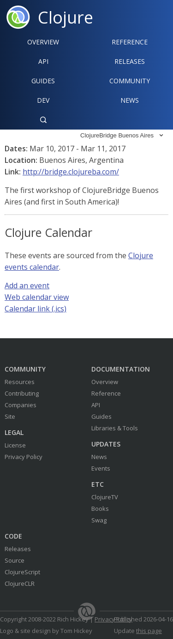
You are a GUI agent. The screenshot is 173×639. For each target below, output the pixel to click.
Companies (20, 405)
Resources (20, 382)
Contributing (22, 393)
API (43, 61)
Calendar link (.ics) (35, 309)
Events (100, 468)
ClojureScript (22, 572)
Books (100, 508)
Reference (106, 393)
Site (10, 416)
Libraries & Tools (114, 428)
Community (129, 80)
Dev (43, 100)
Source (14, 560)
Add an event (27, 285)
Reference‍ (130, 41)
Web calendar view (37, 297)
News (129, 100)
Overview (43, 41)
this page (149, 631)
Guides (43, 80)
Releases (129, 61)
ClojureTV (104, 497)
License (15, 445)
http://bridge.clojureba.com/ (71, 172)
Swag (99, 520)
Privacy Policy (23, 457)
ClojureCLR (20, 583)
